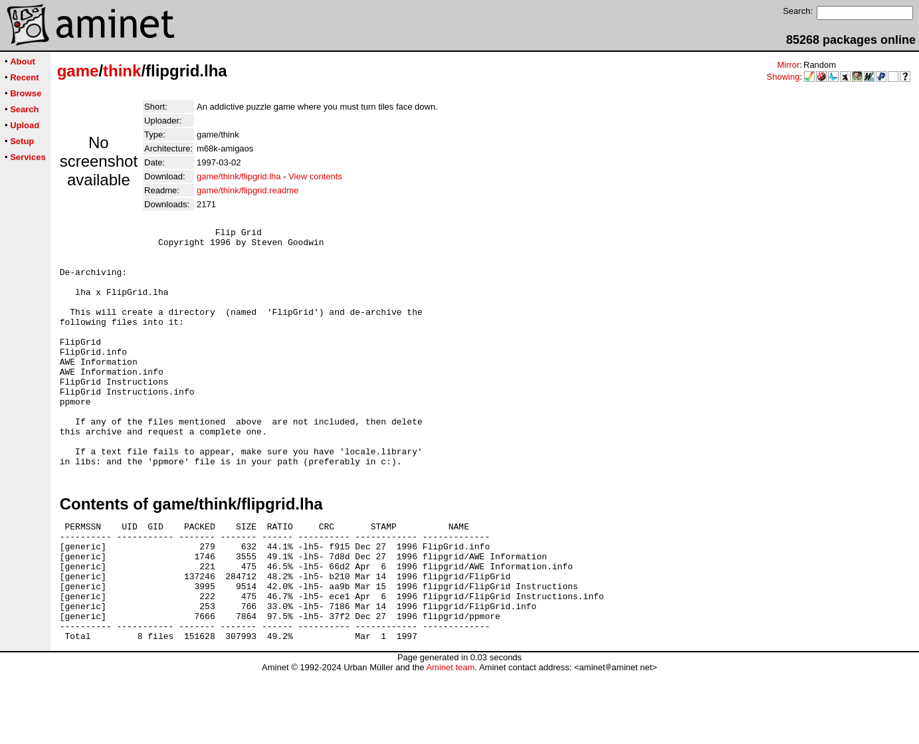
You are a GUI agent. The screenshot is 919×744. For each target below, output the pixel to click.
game (78, 71)
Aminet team (450, 739)
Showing (783, 77)
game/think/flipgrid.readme (247, 190)
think (122, 71)
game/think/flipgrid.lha (238, 176)
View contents (315, 176)
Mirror (788, 65)
